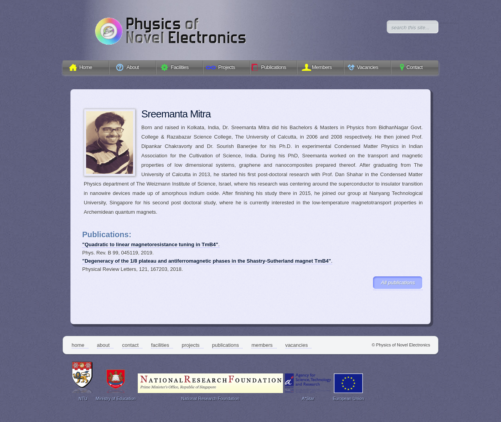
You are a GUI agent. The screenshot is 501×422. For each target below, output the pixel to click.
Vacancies (296, 345)
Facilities (160, 345)
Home (78, 345)
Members (261, 345)
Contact (130, 345)
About (103, 345)
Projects (191, 345)
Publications (225, 345)
